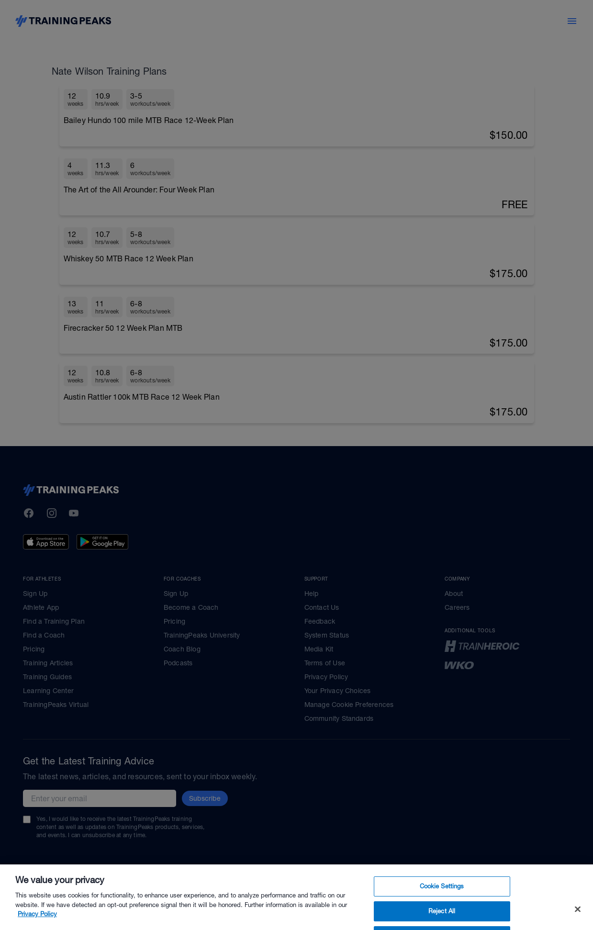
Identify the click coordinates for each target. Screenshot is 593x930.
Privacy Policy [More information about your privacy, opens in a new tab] (37, 925)
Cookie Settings (442, 897)
